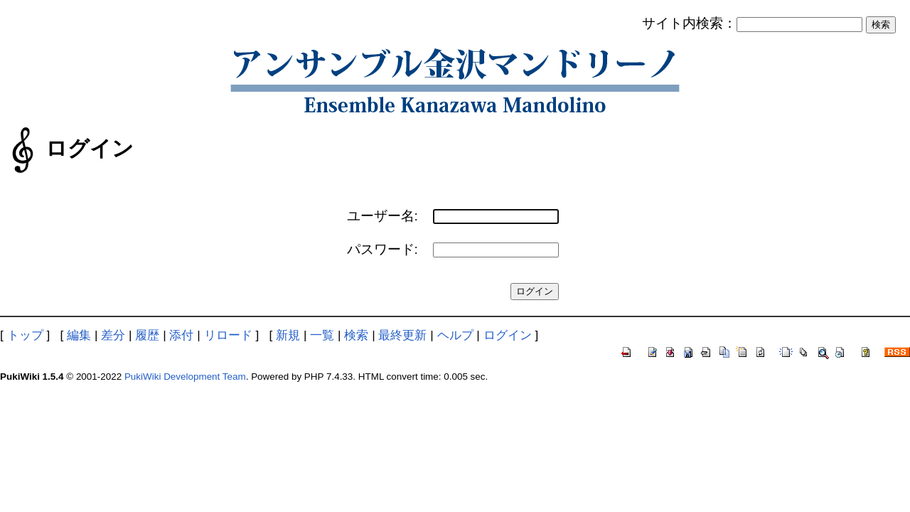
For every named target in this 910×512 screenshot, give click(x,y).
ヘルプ (455, 335)
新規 (288, 335)
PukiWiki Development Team (185, 376)
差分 (113, 335)
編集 (79, 335)
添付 (181, 335)
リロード (228, 335)
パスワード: (382, 249)
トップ (25, 335)
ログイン (507, 335)
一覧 (322, 335)
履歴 (147, 335)
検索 (356, 335)
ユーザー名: (382, 215)
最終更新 (402, 335)
